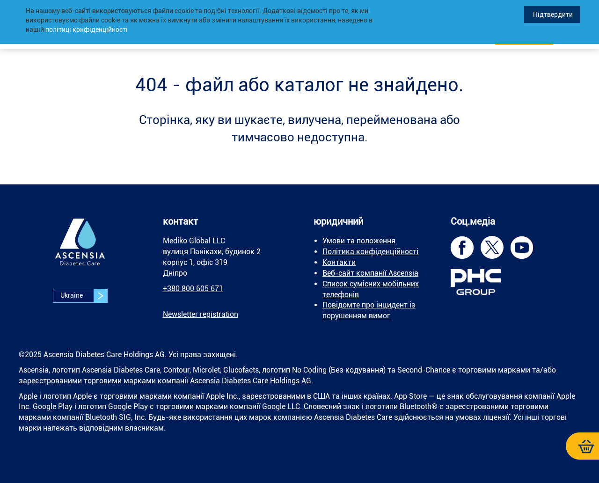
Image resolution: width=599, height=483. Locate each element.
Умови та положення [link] (358, 240)
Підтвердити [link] (552, 14)
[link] (80, 248)
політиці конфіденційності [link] (86, 29)
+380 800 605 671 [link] (193, 288)
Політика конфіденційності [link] (370, 251)
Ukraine (83, 295)
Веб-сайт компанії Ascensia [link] (370, 273)
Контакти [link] (339, 262)
